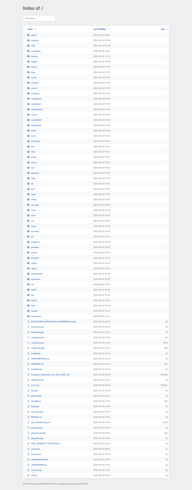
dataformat (34, 125)
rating (31, 263)
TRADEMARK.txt (37, 465)
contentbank (34, 109)
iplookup (33, 173)
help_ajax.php (35, 411)
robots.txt (33, 449)
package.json (35, 427)
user (31, 305)
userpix (32, 311)
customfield (34, 120)
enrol (31, 130)
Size (163, 29)
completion (34, 104)
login (31, 194)
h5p (31, 167)
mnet (31, 210)
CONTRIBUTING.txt (38, 358)
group (31, 162)
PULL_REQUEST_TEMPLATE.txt (43, 443)
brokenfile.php (35, 332)
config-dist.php (36, 348)
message (33, 205)
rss (30, 284)
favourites (33, 141)
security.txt (34, 454)
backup (32, 56)
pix (30, 236)
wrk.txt (32, 475)
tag (30, 295)
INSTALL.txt (34, 417)
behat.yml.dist (35, 326)
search (32, 289)
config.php (34, 353)
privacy (32, 252)
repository (33, 279)
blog (31, 72)
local (31, 189)
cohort (32, 88)
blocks (32, 67)
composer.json (35, 337)
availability (34, 51)
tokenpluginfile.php (37, 459)
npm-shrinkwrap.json (38, 422)
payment (33, 231)
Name (30, 29)
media (32, 199)
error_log (33, 385)
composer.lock (35, 342)
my (30, 220)
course (32, 114)
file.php (32, 390)
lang (31, 178)
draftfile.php (34, 369)
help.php (33, 406)
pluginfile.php (35, 438)
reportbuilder (35, 273)
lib (30, 183)
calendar (33, 82)
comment (33, 93)
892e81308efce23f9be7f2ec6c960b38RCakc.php (51, 321)
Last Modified (99, 29)
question (33, 258)
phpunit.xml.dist (36, 433)
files (31, 146)
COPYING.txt (35, 364)
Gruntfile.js (34, 401)
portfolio (33, 247)
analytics (33, 40)
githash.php (34, 396)
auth (31, 45)
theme (32, 300)
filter (31, 151)
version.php (34, 470)
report (32, 268)
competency (34, 98)
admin (32, 35)
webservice (34, 316)
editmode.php (35, 380)
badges (32, 61)
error (31, 136)
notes (31, 226)
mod (31, 215)
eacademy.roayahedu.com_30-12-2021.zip (48, 374)
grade (31, 157)
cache (31, 77)
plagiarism (33, 242)
